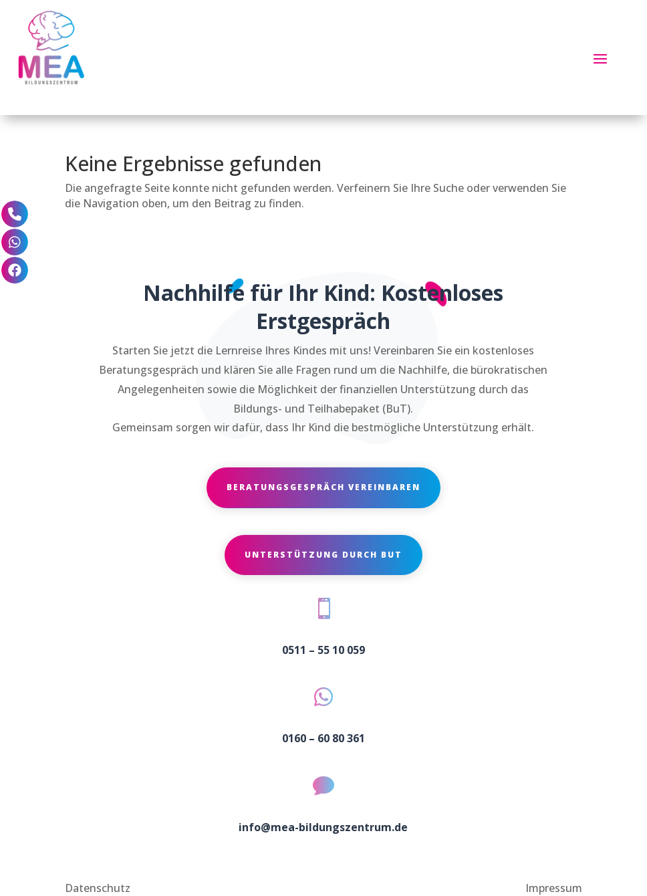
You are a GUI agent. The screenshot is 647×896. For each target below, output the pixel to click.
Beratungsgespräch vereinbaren (323, 487)
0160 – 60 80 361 (323, 738)
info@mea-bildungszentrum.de (323, 827)
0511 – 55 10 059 (323, 650)
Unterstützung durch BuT (323, 554)
